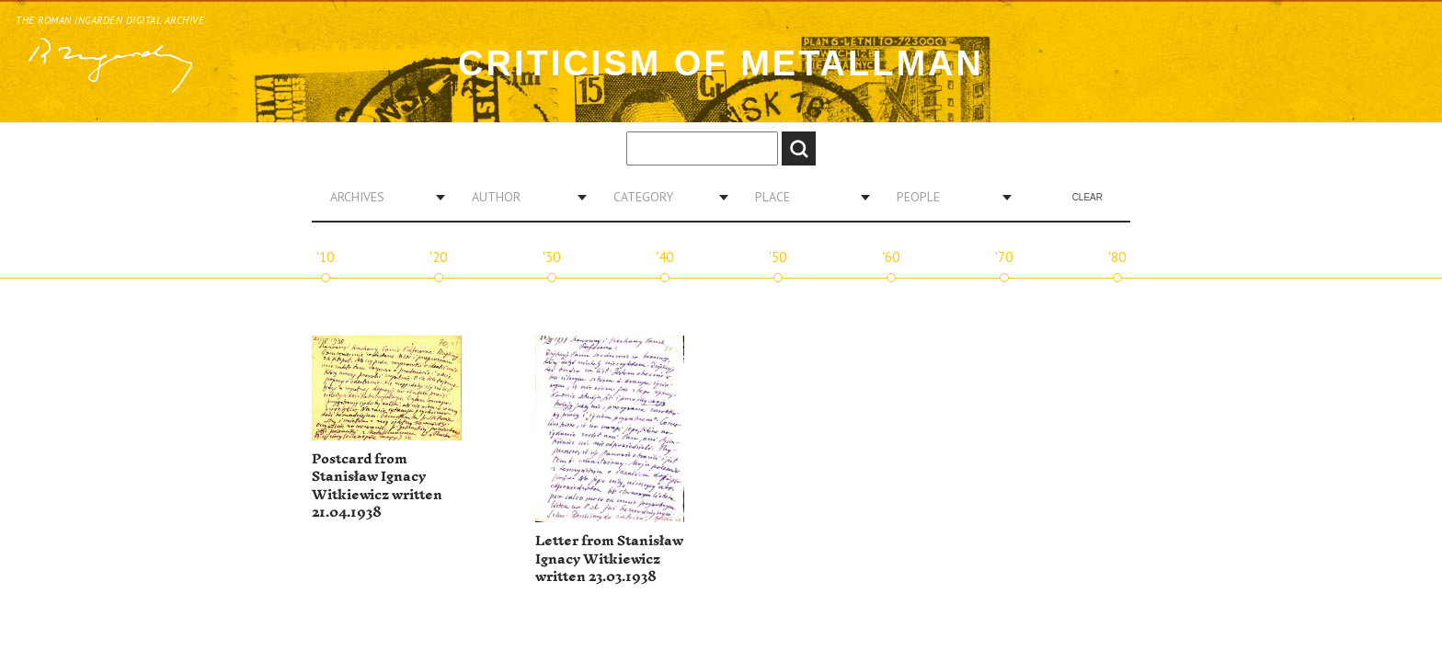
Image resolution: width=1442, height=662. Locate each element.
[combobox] (381, 197)
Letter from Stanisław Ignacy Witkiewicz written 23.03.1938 (609, 559)
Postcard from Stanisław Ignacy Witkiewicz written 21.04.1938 (377, 486)
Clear (1087, 197)
